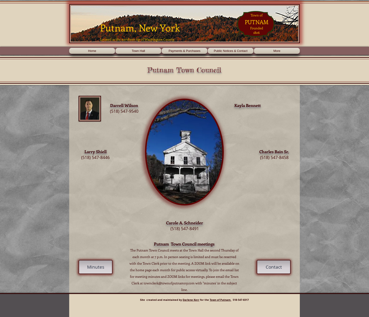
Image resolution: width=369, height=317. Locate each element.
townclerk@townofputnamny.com (169, 283)
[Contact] (274, 267)
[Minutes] (95, 267)
